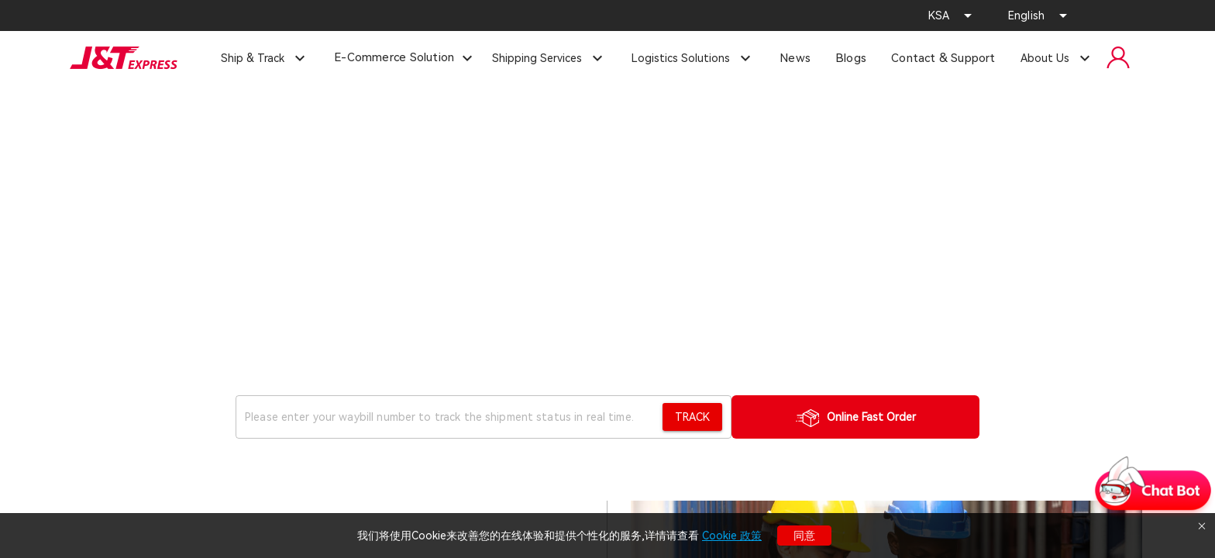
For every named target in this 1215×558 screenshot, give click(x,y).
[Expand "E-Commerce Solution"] (467, 58)
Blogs (850, 58)
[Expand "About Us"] (1057, 58)
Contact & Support (943, 58)
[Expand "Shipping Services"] (549, 58)
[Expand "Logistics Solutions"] (693, 58)
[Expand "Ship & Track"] (265, 58)
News (795, 58)
